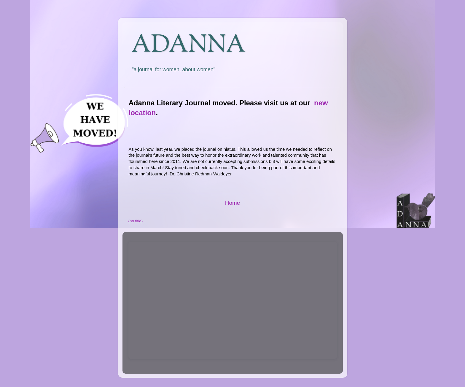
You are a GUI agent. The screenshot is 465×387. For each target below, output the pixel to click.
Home (232, 203)
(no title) (135, 221)
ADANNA (188, 46)
